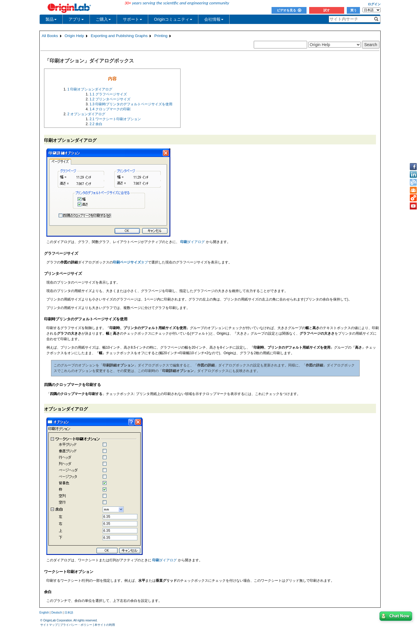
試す (326, 10)
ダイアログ (192, 242)
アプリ (76, 19)
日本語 (68, 612)
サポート (132, 19)
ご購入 (103, 19)
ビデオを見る (289, 10)
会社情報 (213, 19)
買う (353, 10)
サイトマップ (49, 624)
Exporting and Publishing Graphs (119, 36)
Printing (160, 36)
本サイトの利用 (104, 624)
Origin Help (74, 36)
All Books (50, 36)
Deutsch (56, 612)
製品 (51, 19)
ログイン (374, 4)
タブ (130, 262)
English (44, 612)
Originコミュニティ (173, 19)
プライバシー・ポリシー (76, 624)
